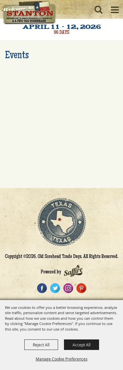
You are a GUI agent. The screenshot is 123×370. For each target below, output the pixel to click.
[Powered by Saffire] (73, 272)
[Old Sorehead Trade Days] (28, 13)
